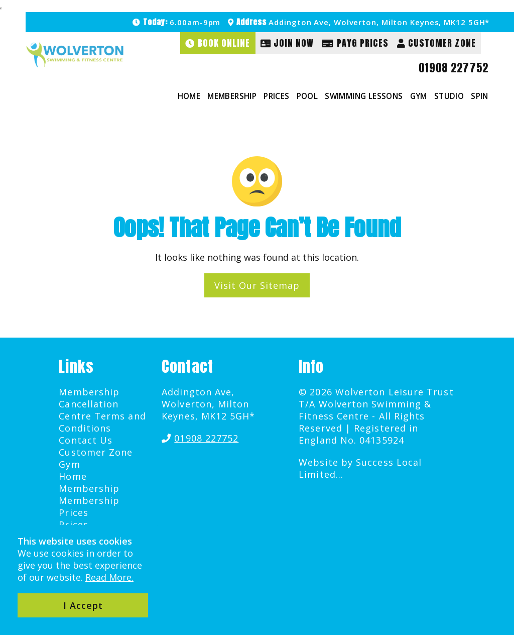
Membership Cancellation (89, 398)
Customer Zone (436, 43)
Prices (276, 96)
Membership (231, 96)
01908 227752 (453, 68)
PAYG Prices (355, 43)
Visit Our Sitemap (257, 285)
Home (189, 96)
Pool (307, 96)
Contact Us (85, 440)
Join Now (287, 43)
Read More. (109, 577)
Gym (418, 96)
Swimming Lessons (364, 96)
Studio (449, 96)
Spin (479, 96)
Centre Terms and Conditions (102, 422)
